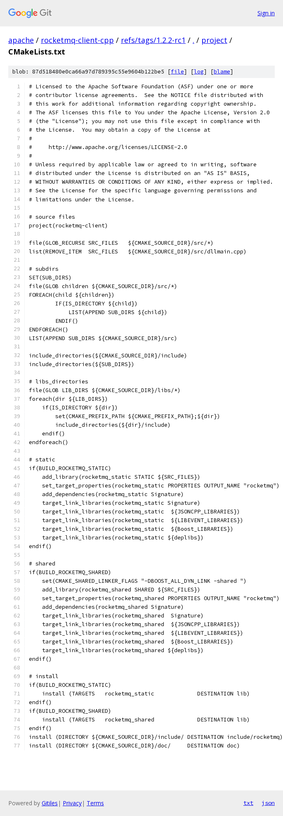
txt (248, 803)
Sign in (266, 13)
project (214, 40)
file (177, 71)
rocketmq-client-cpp (77, 40)
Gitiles (50, 803)
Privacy (72, 803)
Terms (95, 803)
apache (21, 40)
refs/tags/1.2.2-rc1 (153, 40)
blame (222, 71)
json (268, 803)
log (199, 71)
